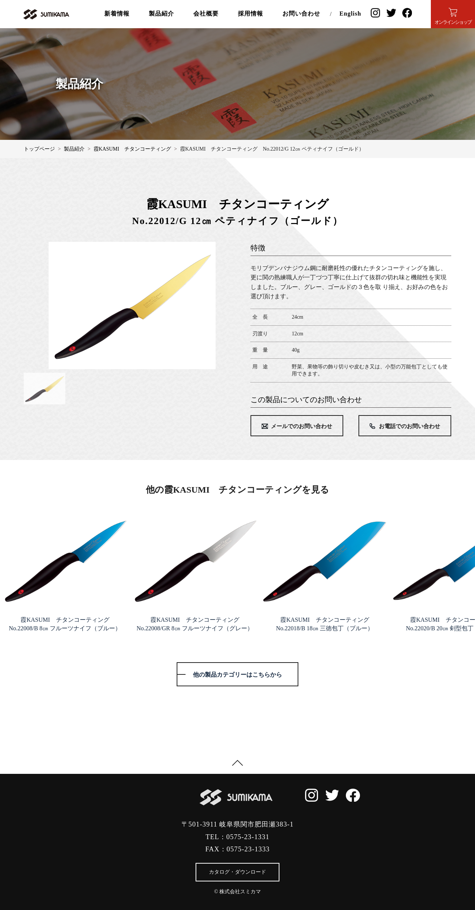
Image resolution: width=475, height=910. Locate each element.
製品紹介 (161, 13)
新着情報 (117, 13)
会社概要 (206, 13)
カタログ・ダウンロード (237, 872)
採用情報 (250, 13)
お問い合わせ (301, 13)
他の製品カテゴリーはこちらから (237, 674)
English (350, 13)
